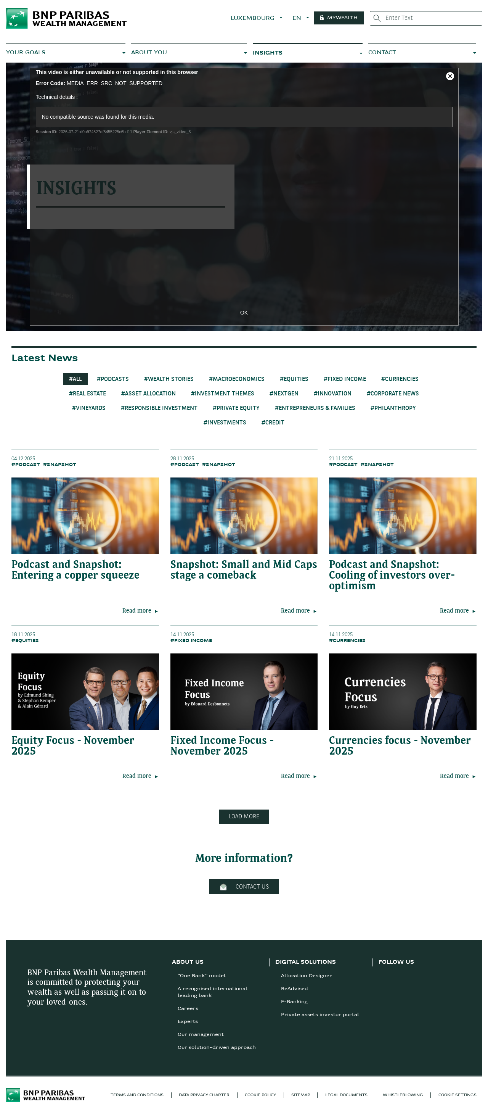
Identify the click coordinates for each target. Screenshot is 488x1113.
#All (75, 379)
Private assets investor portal (320, 1015)
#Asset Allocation (148, 394)
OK (244, 313)
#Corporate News (393, 394)
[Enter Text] (426, 18)
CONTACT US (244, 887)
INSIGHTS (268, 53)
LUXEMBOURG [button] (253, 18)
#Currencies (400, 379)
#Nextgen (284, 394)
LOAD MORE (244, 817)
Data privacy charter (204, 1095)
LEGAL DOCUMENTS (346, 1095)
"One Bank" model (202, 976)
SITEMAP (300, 1095)
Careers (188, 1009)
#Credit (273, 423)
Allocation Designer (306, 976)
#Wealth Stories (169, 379)
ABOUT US (188, 962)
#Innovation (333, 394)
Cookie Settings (457, 1095)
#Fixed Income (345, 379)
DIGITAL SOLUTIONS (305, 962)
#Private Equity (236, 408)
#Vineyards (89, 408)
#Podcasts (113, 379)
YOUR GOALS (25, 53)
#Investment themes (222, 394)
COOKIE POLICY (260, 1095)
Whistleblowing (403, 1095)
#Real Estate (87, 394)
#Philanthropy (393, 408)
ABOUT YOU (149, 53)
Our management (201, 1035)
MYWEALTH (342, 18)
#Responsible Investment (159, 408)
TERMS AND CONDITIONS (137, 1095)
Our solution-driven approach (217, 1048)
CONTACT (382, 53)
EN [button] (297, 18)
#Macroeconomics (237, 379)
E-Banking (294, 1002)
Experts (188, 1022)
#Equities (294, 379)
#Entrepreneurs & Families (315, 408)
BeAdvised (294, 989)
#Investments (225, 423)
